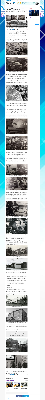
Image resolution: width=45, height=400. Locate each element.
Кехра (12, 373)
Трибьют (7, 386)
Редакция (14, 0)
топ (16, 373)
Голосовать (37, 24)
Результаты (32, 24)
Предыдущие (7, 390)
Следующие (10, 390)
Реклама (16, 0)
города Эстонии (9, 373)
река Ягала (14, 373)
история (11, 373)
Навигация (21, 0)
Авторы (12, 0)
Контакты (18, 0)
